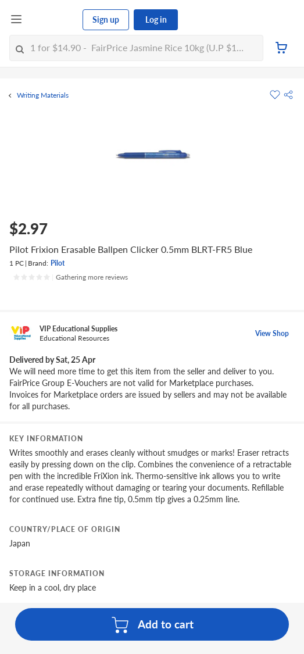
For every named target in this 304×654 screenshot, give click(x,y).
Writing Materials (43, 95)
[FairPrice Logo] (53, 20)
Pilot (58, 263)
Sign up (105, 19)
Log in (156, 19)
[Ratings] (70, 277)
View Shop (272, 333)
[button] (288, 94)
